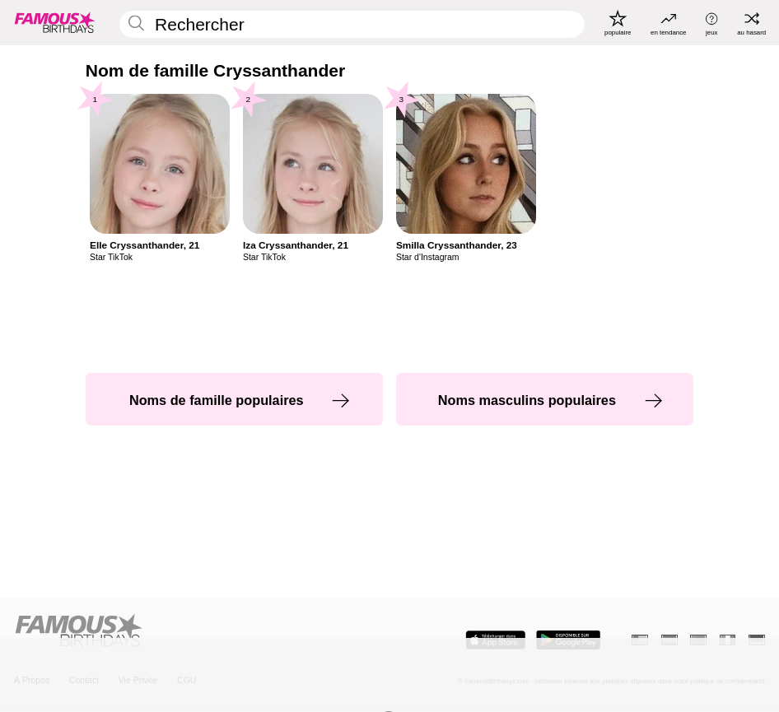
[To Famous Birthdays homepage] (54, 22)
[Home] (198, 631)
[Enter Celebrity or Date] (352, 24)
